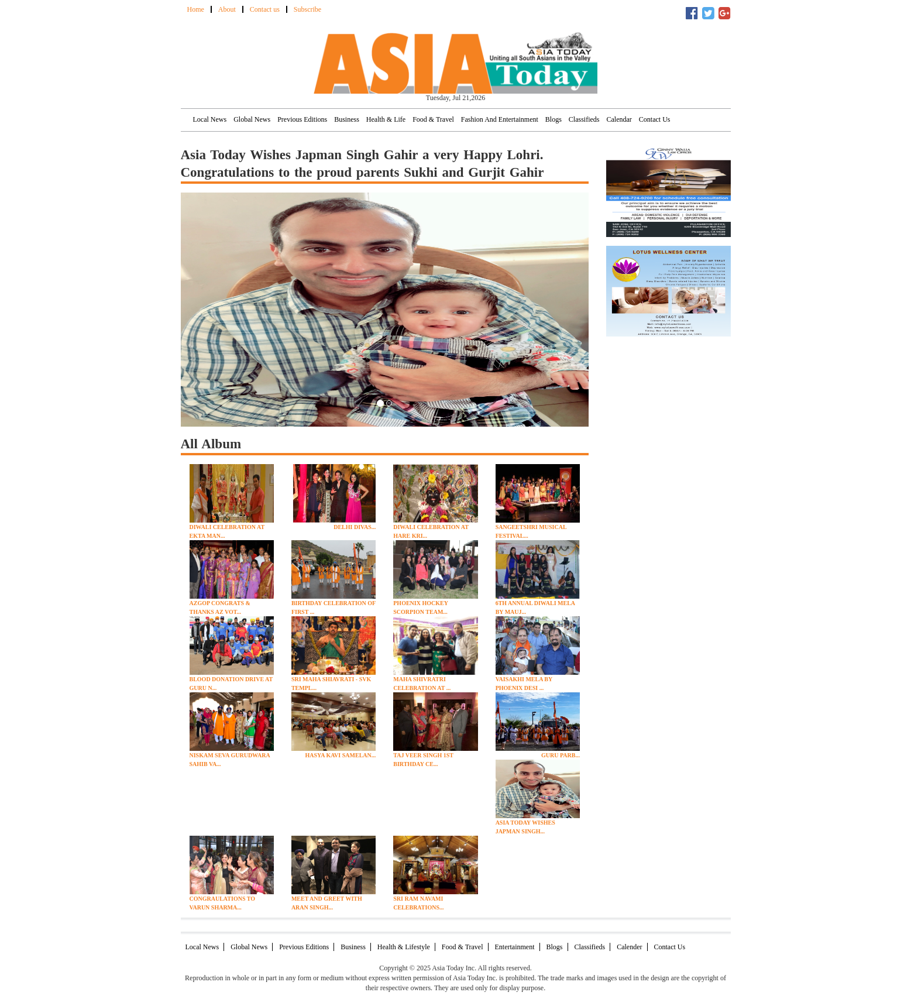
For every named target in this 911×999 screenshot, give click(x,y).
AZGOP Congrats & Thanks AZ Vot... (220, 607)
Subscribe (307, 9)
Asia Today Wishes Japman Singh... (525, 827)
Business (346, 119)
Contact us (265, 9)
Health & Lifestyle (403, 947)
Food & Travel (433, 119)
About (227, 9)
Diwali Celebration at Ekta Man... (227, 531)
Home (195, 9)
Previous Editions (302, 119)
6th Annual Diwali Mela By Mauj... (535, 607)
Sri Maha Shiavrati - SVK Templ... (331, 683)
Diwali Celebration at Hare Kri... (430, 531)
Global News (251, 119)
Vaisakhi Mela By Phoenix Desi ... (524, 683)
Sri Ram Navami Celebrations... (418, 903)
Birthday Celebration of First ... (333, 607)
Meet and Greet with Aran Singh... (326, 903)
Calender (629, 947)
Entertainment (515, 947)
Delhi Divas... (355, 527)
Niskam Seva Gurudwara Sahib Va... (230, 759)
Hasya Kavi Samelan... (340, 755)
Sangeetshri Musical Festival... (531, 531)
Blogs (553, 119)
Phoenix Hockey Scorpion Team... (420, 607)
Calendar (619, 119)
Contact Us (655, 119)
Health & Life (385, 119)
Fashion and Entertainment (499, 119)
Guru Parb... (560, 755)
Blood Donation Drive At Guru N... (231, 683)
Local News (210, 119)
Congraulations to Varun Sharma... (223, 903)
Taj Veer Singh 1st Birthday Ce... (423, 759)
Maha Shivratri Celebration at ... (422, 683)
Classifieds (584, 119)
